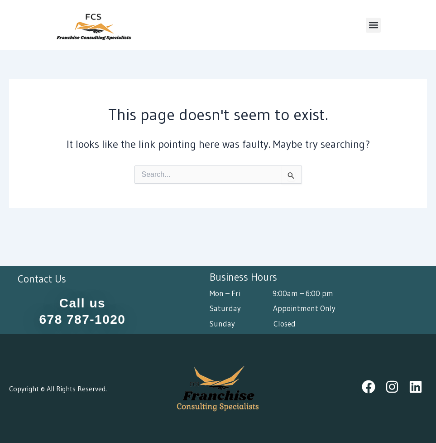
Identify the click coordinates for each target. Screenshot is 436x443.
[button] (373, 25)
